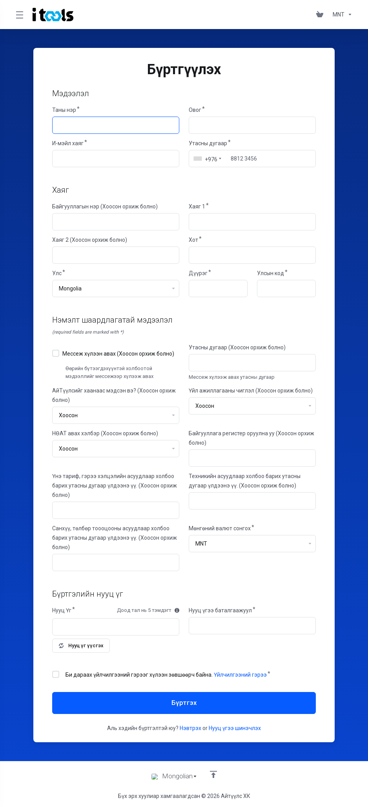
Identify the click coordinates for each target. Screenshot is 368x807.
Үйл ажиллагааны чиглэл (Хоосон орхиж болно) (251, 390)
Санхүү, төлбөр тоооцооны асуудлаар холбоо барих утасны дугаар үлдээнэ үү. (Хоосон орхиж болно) (114, 537)
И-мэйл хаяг (68, 143)
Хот (193, 240)
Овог (195, 110)
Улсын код (270, 273)
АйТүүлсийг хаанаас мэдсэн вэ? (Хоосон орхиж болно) (114, 395)
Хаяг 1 (197, 206)
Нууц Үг (61, 610)
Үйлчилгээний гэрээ (240, 675)
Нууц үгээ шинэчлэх (235, 728)
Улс (57, 273)
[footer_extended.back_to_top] (213, 774)
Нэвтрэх (190, 728)
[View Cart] (321, 14)
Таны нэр (64, 110)
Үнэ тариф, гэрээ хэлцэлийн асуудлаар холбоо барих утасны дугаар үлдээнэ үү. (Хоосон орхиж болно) (114, 485)
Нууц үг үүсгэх (81, 645)
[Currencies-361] (341, 14)
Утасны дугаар (208, 143)
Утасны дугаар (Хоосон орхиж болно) (237, 347)
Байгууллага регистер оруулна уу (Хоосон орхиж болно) (251, 438)
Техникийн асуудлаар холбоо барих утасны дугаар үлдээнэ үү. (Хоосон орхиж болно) (245, 481)
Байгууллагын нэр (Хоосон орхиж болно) (105, 206)
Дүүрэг (198, 273)
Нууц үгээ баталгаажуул (220, 610)
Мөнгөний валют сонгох (220, 528)
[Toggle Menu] (19, 14)
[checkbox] (55, 353)
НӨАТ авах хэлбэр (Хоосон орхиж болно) (105, 433)
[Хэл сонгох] (174, 776)
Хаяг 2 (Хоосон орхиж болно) (89, 240)
